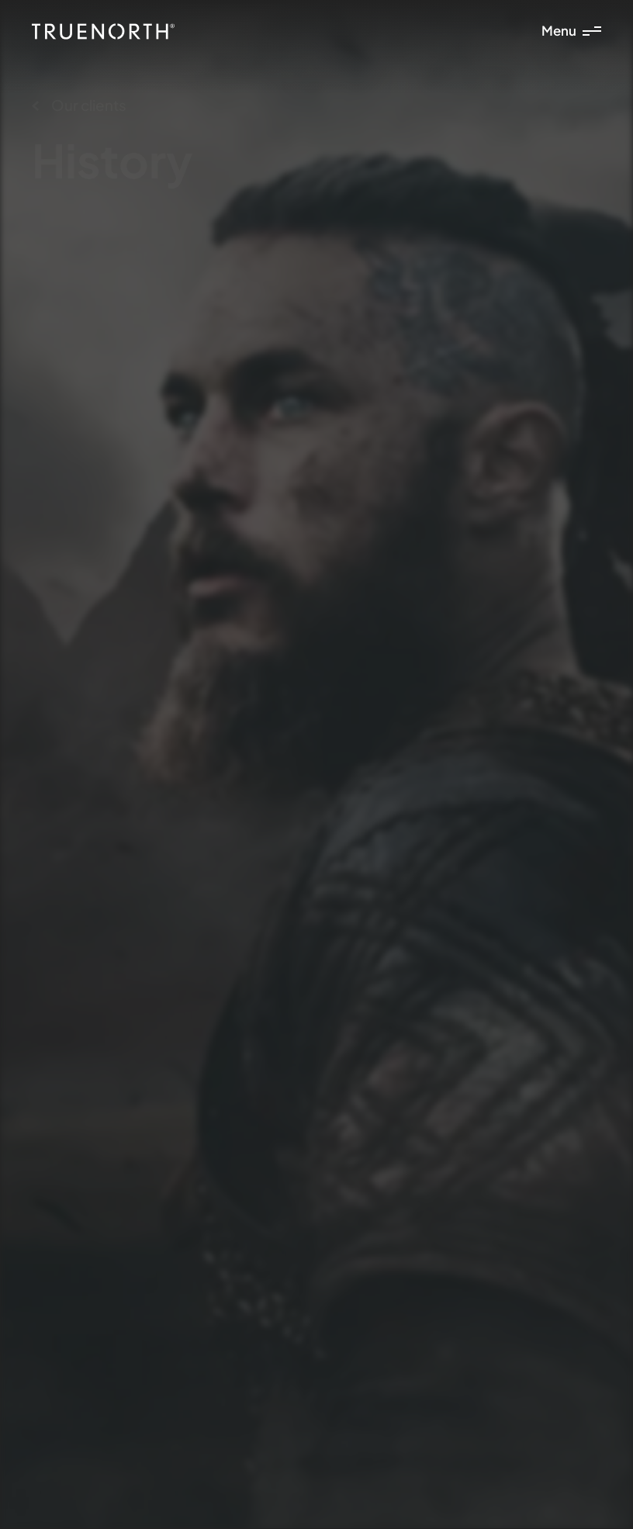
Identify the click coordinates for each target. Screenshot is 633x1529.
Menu (571, 30)
